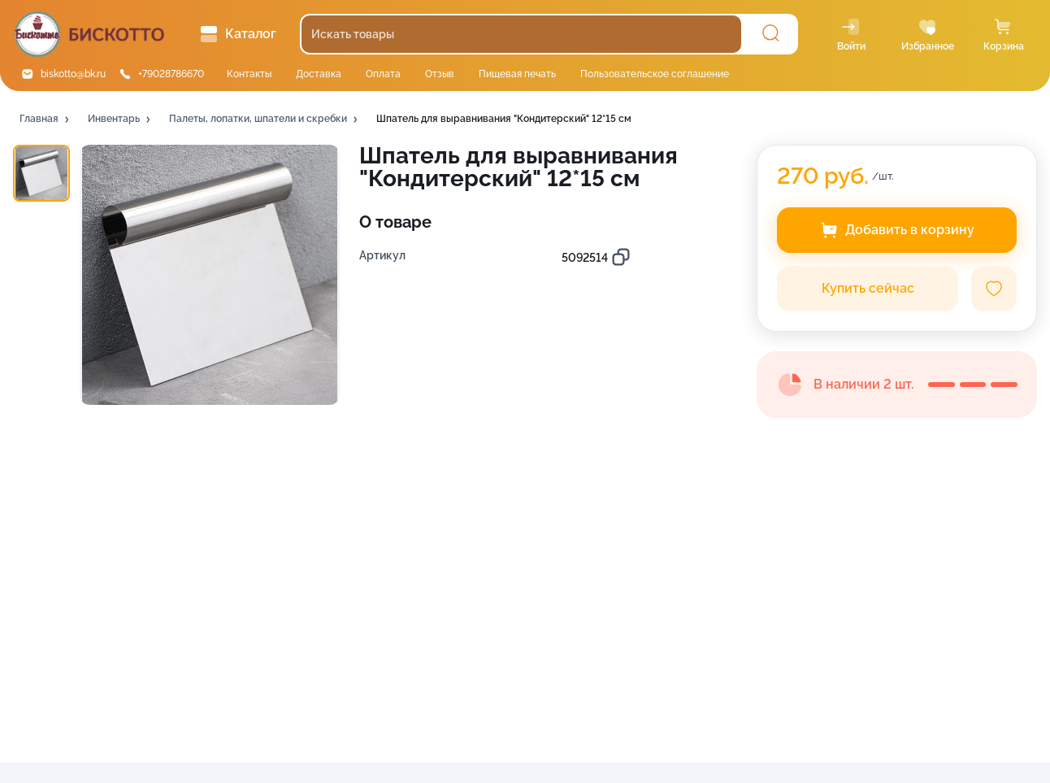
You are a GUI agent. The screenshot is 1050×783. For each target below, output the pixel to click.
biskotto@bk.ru (73, 74)
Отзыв (439, 74)
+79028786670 (171, 74)
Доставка (318, 74)
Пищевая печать (517, 74)
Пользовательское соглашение (654, 74)
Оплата (383, 74)
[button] (45, 119)
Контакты (249, 74)
